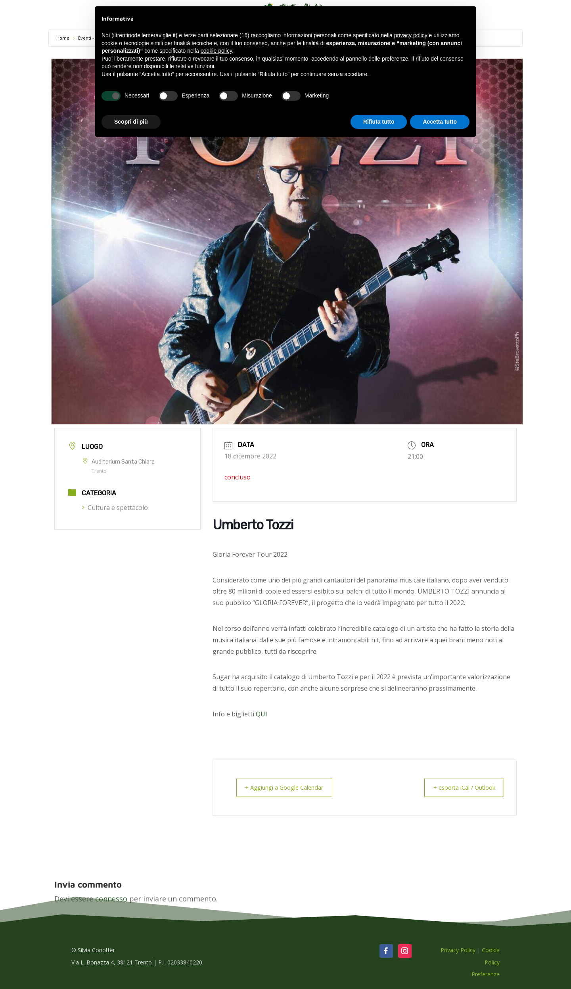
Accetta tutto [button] (440, 121)
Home (63, 38)
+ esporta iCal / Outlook (460, 787)
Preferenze (485, 974)
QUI (261, 714)
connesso (111, 898)
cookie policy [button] (216, 51)
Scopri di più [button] (131, 121)
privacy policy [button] (410, 35)
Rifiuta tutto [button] (379, 121)
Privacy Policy (458, 949)
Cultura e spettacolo (115, 507)
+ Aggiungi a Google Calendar (288, 787)
